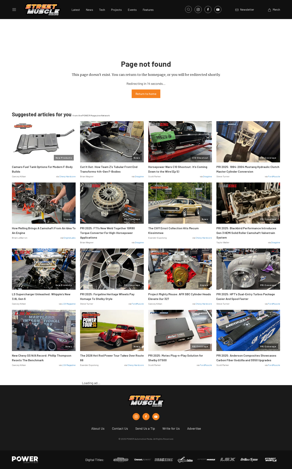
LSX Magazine (69, 303)
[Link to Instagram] (198, 9)
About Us (97, 428)
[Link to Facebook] (208, 9)
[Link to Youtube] (217, 9)
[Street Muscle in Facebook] (146, 416)
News (89, 9)
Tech (102, 9)
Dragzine (139, 176)
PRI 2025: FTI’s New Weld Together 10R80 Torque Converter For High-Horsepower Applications (107, 232)
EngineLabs (70, 237)
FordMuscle (274, 176)
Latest (76, 9)
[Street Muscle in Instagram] (136, 416)
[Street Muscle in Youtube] (155, 416)
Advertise (194, 428)
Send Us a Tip (145, 428)
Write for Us (171, 428)
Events (132, 9)
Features (148, 9)
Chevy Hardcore (67, 176)
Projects (116, 9)
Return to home (146, 93)
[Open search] (188, 9)
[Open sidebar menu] (14, 9)
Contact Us (120, 428)
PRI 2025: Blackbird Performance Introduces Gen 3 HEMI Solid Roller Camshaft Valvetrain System (246, 232)
